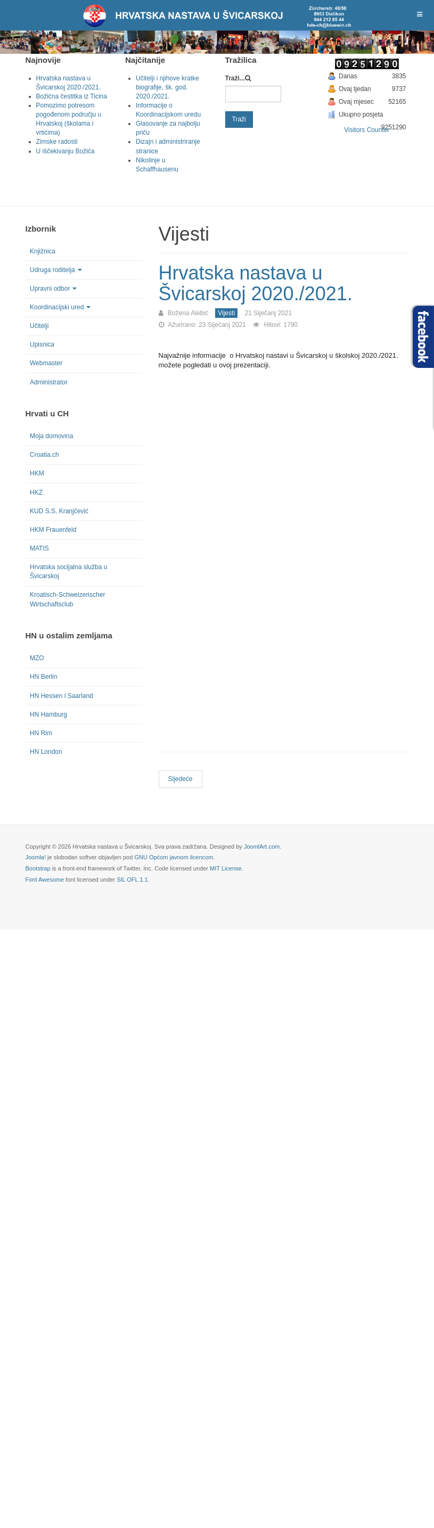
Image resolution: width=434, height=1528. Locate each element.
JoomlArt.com (262, 846)
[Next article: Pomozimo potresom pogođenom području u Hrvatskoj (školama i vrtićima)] (180, 779)
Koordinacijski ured (60, 307)
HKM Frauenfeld (53, 529)
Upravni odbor (53, 288)
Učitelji (39, 326)
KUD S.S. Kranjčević (59, 511)
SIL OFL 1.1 (132, 879)
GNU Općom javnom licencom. (174, 857)
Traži (239, 119)
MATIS (39, 548)
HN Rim (41, 733)
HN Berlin (43, 676)
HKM (37, 473)
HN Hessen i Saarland (61, 696)
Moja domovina (51, 436)
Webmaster (46, 363)
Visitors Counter (366, 130)
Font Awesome (45, 879)
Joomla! (36, 857)
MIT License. (226, 868)
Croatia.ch (44, 454)
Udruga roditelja (56, 270)
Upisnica (42, 344)
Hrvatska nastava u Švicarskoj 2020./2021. (256, 283)
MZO (37, 658)
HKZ (36, 492)
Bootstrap (38, 868)
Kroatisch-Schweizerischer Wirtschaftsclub (67, 599)
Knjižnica (42, 251)
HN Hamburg (48, 714)
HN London (46, 751)
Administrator (49, 382)
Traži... (235, 78)
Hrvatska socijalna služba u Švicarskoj (68, 571)
